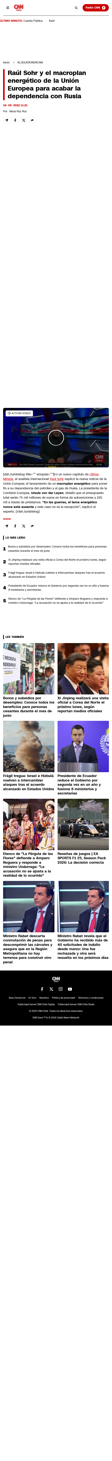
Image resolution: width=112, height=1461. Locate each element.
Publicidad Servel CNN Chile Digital (36, 1004)
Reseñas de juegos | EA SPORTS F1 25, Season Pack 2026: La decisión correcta (82, 858)
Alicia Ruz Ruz (18, 111)
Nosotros (44, 997)
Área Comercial (17, 997)
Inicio (6, 62)
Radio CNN (96, 8)
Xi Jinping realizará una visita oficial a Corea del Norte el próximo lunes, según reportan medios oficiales (57, 562)
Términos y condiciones (90, 997)
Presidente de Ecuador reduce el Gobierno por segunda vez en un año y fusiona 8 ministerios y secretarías (58, 588)
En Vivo (32, 997)
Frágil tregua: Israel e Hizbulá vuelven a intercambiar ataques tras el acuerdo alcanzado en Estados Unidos (56, 575)
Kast (52, 21)
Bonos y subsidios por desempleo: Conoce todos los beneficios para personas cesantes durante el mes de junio (57, 549)
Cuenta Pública (33, 21)
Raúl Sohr (57, 479)
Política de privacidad (63, 997)
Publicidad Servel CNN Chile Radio (76, 1004)
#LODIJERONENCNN (30, 62)
